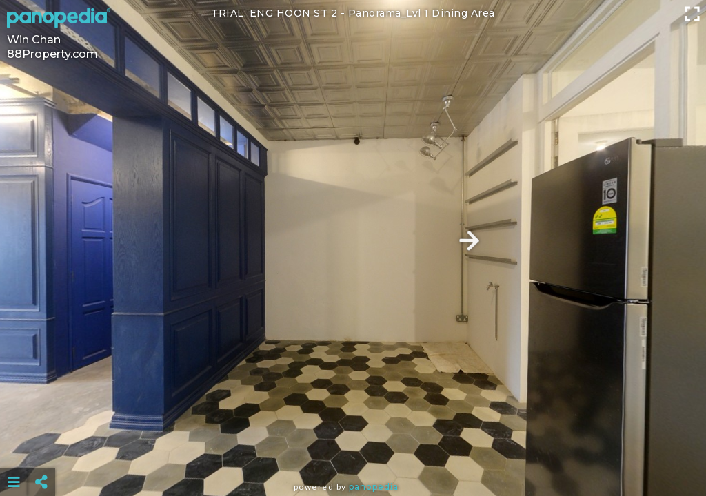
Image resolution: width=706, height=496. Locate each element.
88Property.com (52, 54)
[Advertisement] (353, 448)
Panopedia (374, 487)
